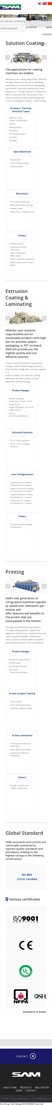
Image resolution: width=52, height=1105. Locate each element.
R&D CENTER (42, 1087)
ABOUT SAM (9, 1087)
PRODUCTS (26, 1087)
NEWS (19, 1090)
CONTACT (47, 34)
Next (44, 57)
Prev (8, 57)
